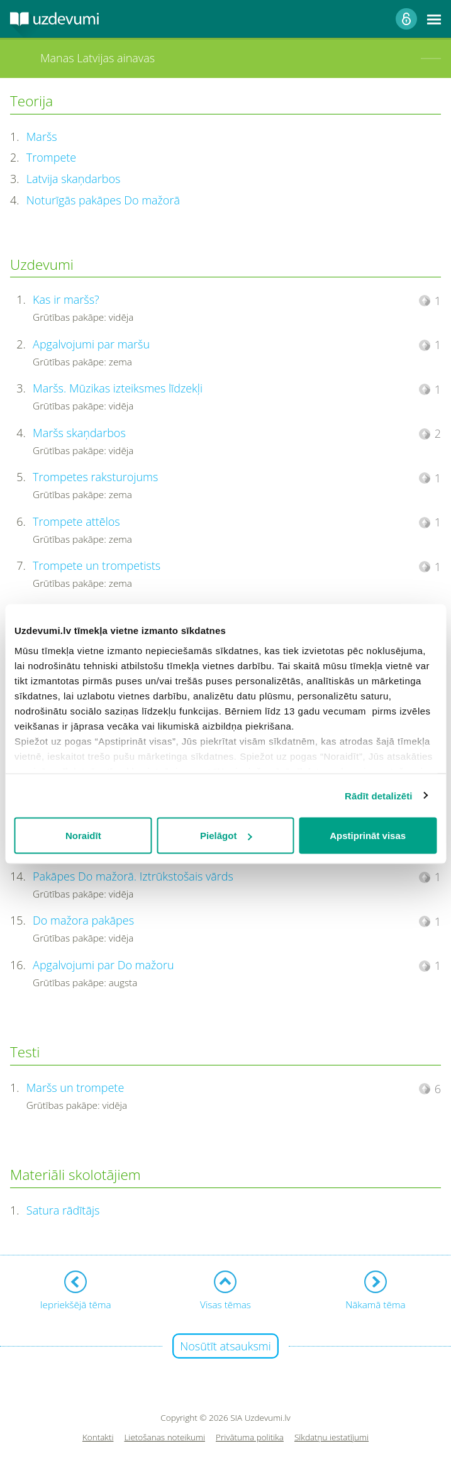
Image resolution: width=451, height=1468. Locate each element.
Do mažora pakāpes (83, 920)
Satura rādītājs (63, 1210)
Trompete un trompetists (96, 565)
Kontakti (98, 1437)
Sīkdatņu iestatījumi (331, 1437)
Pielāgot (226, 835)
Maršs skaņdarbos (79, 432)
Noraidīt (83, 835)
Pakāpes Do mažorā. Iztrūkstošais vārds (133, 876)
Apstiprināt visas (368, 835)
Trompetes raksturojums (95, 476)
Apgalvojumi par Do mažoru (103, 964)
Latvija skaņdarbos (73, 178)
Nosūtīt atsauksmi (225, 1346)
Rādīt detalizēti (378, 795)
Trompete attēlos (76, 521)
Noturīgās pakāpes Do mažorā (103, 200)
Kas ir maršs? (66, 299)
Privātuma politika (250, 1437)
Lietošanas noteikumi (164, 1437)
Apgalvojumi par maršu (91, 344)
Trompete (51, 157)
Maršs (41, 136)
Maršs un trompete (75, 1087)
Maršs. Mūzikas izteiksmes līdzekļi (118, 388)
